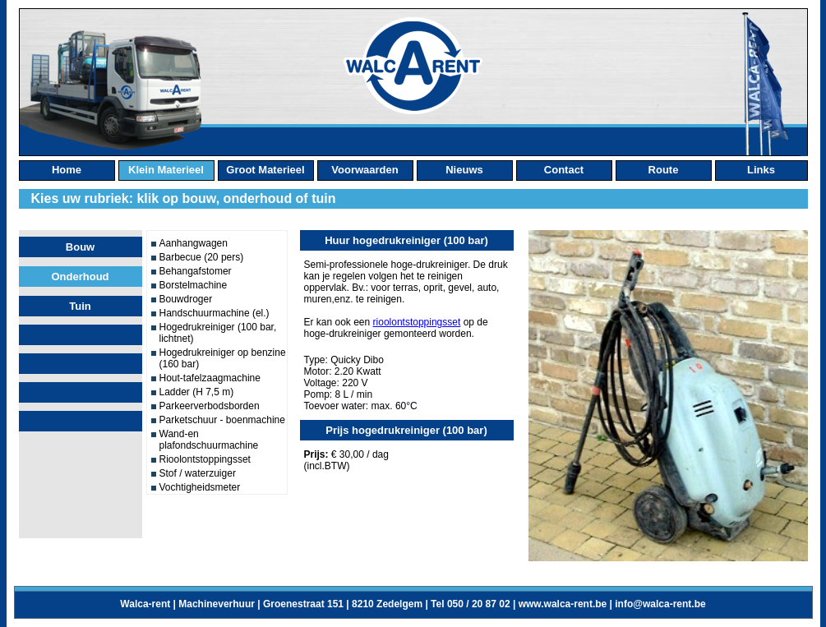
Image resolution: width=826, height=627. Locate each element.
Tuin (79, 306)
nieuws (464, 170)
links (761, 170)
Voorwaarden (364, 170)
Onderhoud (79, 276)
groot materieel (265, 170)
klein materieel (166, 170)
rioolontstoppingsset (417, 322)
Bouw (80, 247)
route (663, 170)
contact (564, 170)
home (66, 170)
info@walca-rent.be (660, 604)
